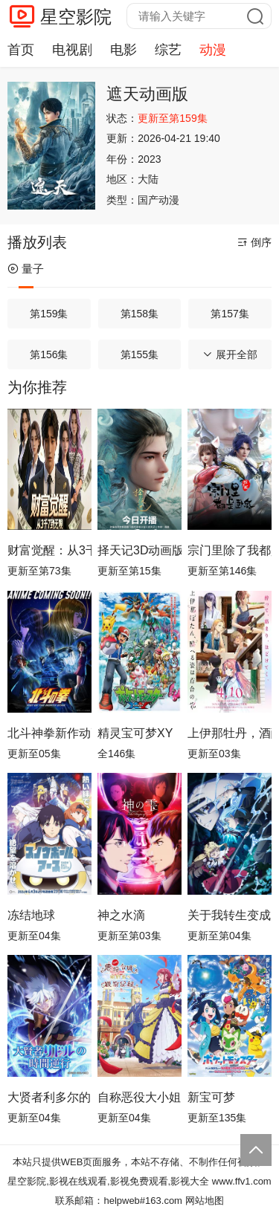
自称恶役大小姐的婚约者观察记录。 (139, 1097)
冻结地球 (31, 915)
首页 (20, 49)
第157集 (229, 314)
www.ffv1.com (242, 1181)
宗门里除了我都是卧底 (229, 550)
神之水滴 (121, 915)
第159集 (49, 314)
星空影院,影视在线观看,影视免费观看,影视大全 (108, 1181)
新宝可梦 (211, 1097)
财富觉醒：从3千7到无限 (49, 550)
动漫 (212, 49)
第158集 (139, 314)
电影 (123, 49)
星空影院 (76, 17)
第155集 (139, 354)
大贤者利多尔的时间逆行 (49, 1097)
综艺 (168, 49)
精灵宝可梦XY (135, 733)
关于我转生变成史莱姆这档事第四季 (229, 915)
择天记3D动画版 (139, 550)
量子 (25, 268)
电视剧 (72, 49)
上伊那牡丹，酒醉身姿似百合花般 (229, 733)
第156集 (49, 354)
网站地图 (204, 1200)
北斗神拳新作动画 (49, 733)
